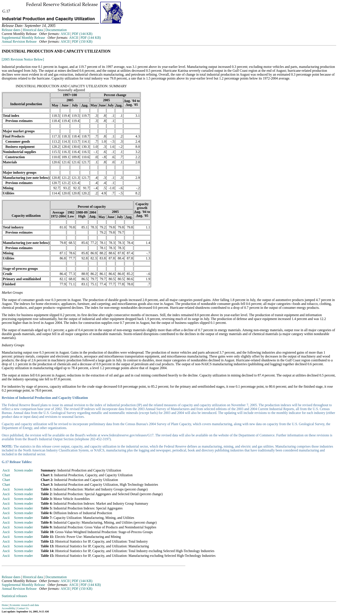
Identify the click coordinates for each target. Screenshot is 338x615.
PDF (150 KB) (82, 41)
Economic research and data (24, 605)
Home (5, 605)
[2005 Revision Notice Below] (23, 59)
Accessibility (8, 608)
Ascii (6, 470)
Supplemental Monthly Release (23, 37)
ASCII (65, 34)
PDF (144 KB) (82, 34)
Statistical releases (14, 596)
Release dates (11, 30)
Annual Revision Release (19, 41)
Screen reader (23, 470)
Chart (6, 475)
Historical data (33, 30)
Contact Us (23, 608)
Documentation (56, 30)
